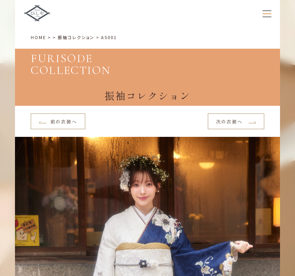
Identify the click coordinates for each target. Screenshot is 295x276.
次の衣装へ (236, 121)
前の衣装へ (58, 121)
